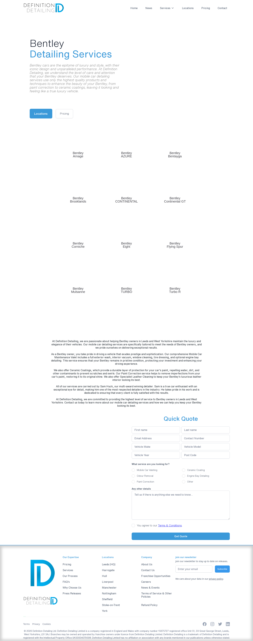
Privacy (36, 624)
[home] (43, 8)
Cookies (46, 624)
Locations (188, 8)
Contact (222, 8)
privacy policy (216, 578)
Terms (26, 624)
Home (134, 8)
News (148, 8)
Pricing (205, 8)
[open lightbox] (65, 114)
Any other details (141, 489)
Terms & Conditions (170, 525)
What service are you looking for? (150, 464)
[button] (166, 8)
